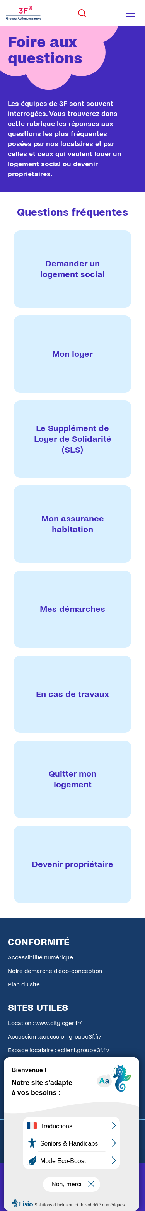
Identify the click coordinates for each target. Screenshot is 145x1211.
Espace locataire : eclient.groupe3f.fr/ (58, 1050)
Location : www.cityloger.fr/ (45, 1023)
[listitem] (72, 269)
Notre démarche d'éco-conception (55, 970)
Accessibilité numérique (40, 957)
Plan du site (23, 984)
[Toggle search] (81, 13)
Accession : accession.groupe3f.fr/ (54, 1036)
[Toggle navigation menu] (130, 13)
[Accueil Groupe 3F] (23, 13)
